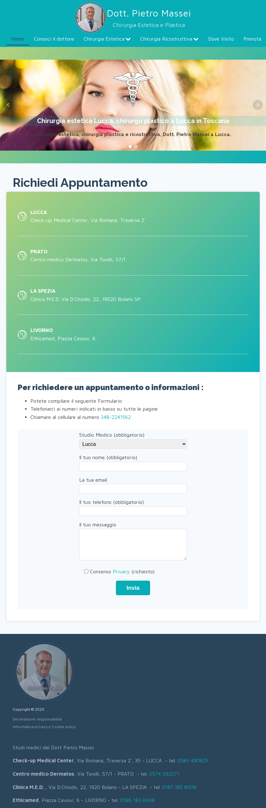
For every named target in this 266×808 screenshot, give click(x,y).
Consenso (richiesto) (117, 571)
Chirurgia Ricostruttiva (169, 39)
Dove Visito (221, 39)
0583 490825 (192, 760)
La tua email (133, 484)
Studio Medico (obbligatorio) (133, 439)
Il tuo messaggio (133, 542)
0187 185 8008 (179, 787)
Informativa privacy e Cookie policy (44, 726)
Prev (8, 105)
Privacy (121, 571)
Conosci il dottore (54, 39)
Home (17, 39)
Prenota (252, 39)
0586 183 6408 (137, 800)
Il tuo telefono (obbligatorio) (133, 506)
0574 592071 (164, 774)
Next (258, 105)
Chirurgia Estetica (107, 39)
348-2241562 (116, 417)
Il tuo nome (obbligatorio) (133, 461)
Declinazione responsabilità (37, 719)
